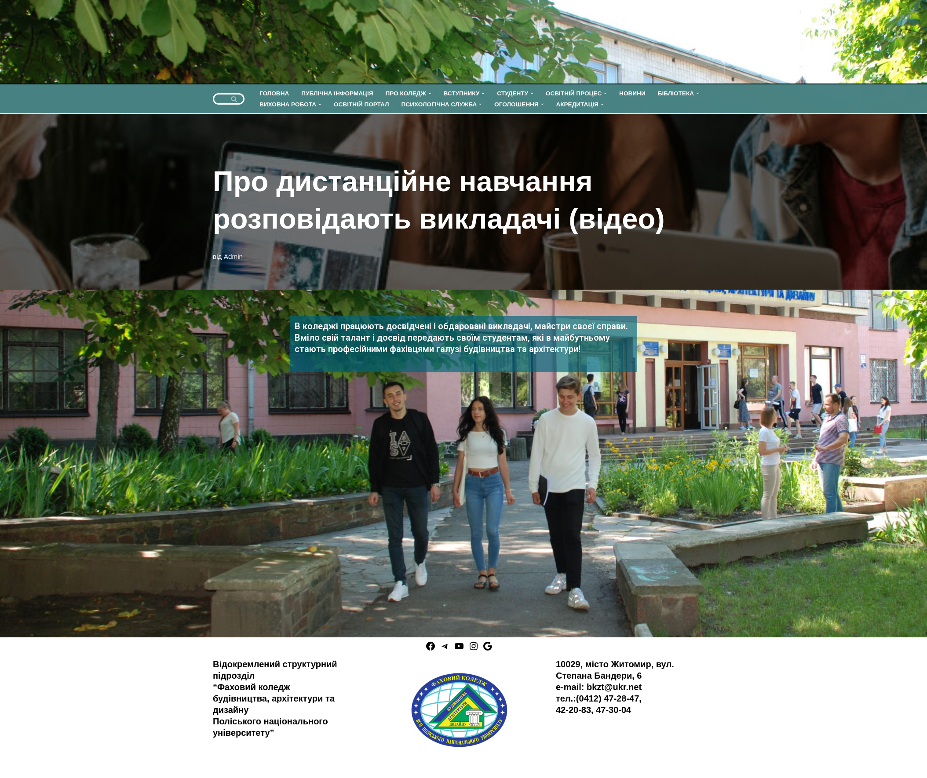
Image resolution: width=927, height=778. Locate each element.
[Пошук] (219, 99)
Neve (15, 766)
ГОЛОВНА (274, 93)
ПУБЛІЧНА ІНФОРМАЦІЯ (337, 93)
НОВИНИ (632, 93)
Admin (233, 256)
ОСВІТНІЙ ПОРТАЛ (361, 104)
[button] (429, 93)
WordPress (94, 766)
